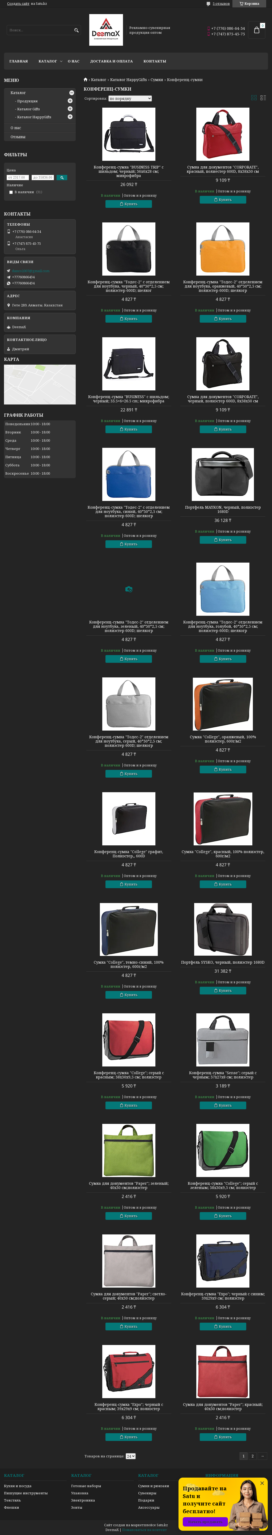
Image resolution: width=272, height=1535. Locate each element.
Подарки (146, 1500)
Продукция (27, 101)
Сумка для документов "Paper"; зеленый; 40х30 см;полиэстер (129, 1185)
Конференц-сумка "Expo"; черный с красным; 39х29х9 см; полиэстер (129, 1406)
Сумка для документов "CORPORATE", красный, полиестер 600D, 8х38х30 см (223, 169)
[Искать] (76, 30)
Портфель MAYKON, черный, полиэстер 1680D (223, 509)
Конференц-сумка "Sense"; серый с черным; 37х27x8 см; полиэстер (223, 1075)
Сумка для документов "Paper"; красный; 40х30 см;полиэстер (223, 1406)
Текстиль (12, 1500)
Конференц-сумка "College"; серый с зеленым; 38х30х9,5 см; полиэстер (223, 1185)
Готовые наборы (86, 1485)
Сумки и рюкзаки (153, 1485)
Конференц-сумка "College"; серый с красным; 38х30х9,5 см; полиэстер (129, 1075)
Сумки (157, 80)
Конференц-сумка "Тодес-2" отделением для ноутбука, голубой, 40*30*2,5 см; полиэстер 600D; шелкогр (222, 626)
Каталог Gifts (28, 109)
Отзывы (18, 136)
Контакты (154, 61)
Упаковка (79, 1493)
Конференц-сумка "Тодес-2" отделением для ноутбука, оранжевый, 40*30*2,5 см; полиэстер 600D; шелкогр (222, 286)
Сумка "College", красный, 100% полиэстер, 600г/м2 (223, 854)
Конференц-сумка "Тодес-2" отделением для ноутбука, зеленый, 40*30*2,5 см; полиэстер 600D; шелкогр (128, 626)
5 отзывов (221, 3)
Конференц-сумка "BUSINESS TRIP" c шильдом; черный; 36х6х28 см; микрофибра (129, 171)
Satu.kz (162, 1525)
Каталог (48, 61)
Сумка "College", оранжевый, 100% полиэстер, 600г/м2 (223, 739)
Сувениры (147, 1493)
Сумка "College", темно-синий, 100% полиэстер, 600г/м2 (129, 964)
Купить (131, 203)
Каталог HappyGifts (128, 80)
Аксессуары (149, 1507)
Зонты (76, 1507)
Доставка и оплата (111, 61)
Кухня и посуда (18, 1485)
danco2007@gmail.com (30, 271)
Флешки (11, 1507)
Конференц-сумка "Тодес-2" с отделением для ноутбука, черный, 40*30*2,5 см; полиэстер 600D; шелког (129, 286)
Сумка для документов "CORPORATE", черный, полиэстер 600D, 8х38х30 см (223, 399)
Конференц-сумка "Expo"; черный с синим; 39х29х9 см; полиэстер (223, 1296)
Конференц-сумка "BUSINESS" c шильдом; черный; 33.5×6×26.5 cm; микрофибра (128, 399)
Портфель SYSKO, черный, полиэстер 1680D (223, 962)
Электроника (83, 1500)
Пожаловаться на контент (144, 1530)
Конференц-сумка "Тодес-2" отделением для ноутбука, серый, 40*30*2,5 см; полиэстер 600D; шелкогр (128, 741)
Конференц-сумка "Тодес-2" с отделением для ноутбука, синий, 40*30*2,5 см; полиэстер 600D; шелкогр (129, 511)
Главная (18, 61)
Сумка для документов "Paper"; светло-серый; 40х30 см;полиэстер (129, 1296)
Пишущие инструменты (26, 1493)
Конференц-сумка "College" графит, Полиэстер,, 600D (128, 854)
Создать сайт (18, 4)
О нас (73, 61)
